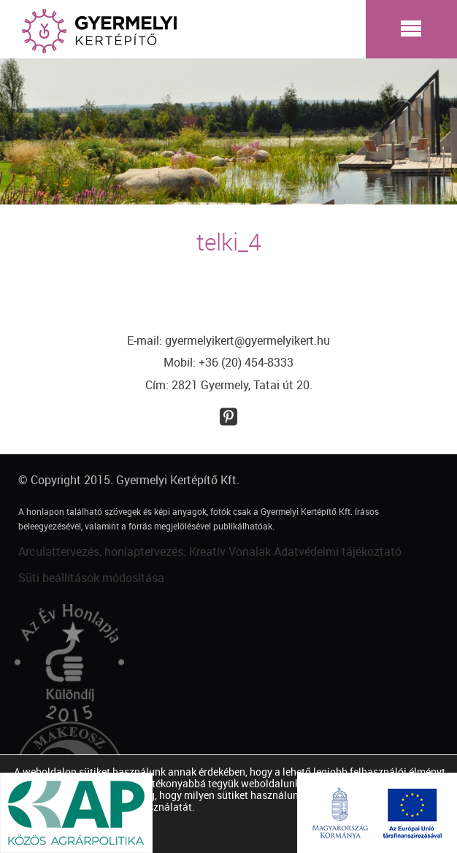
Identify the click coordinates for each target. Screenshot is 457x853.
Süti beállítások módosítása (91, 578)
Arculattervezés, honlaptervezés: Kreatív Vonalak (144, 551)
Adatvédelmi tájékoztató (338, 551)
